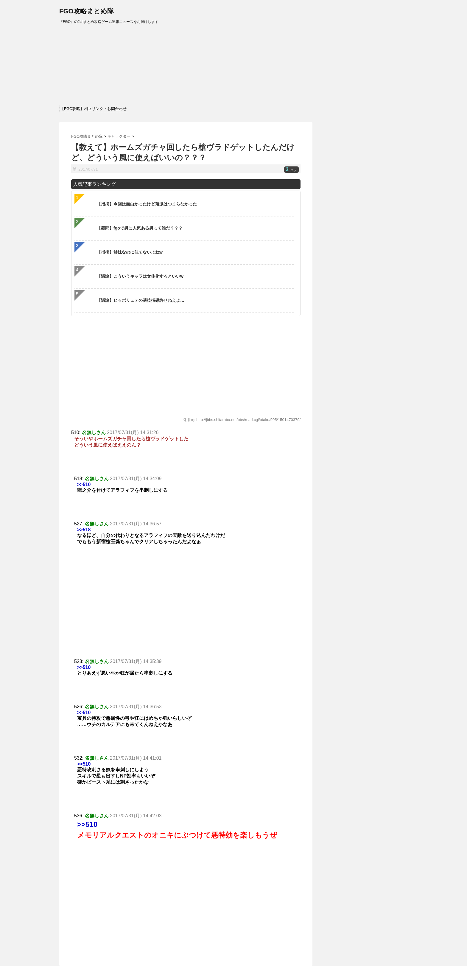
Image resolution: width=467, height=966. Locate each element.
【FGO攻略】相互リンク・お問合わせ (93, 108)
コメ (291, 170)
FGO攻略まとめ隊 (86, 11)
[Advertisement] (186, 600)
